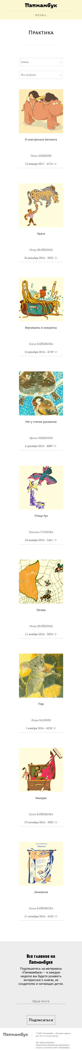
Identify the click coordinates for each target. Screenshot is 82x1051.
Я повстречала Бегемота (41, 139)
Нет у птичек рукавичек (41, 422)
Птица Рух (41, 516)
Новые (25, 62)
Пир (41, 704)
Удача (41, 233)
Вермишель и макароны (41, 328)
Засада (41, 610)
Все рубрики (28, 74)
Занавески (41, 892)
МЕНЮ (40, 15)
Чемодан (41, 798)
